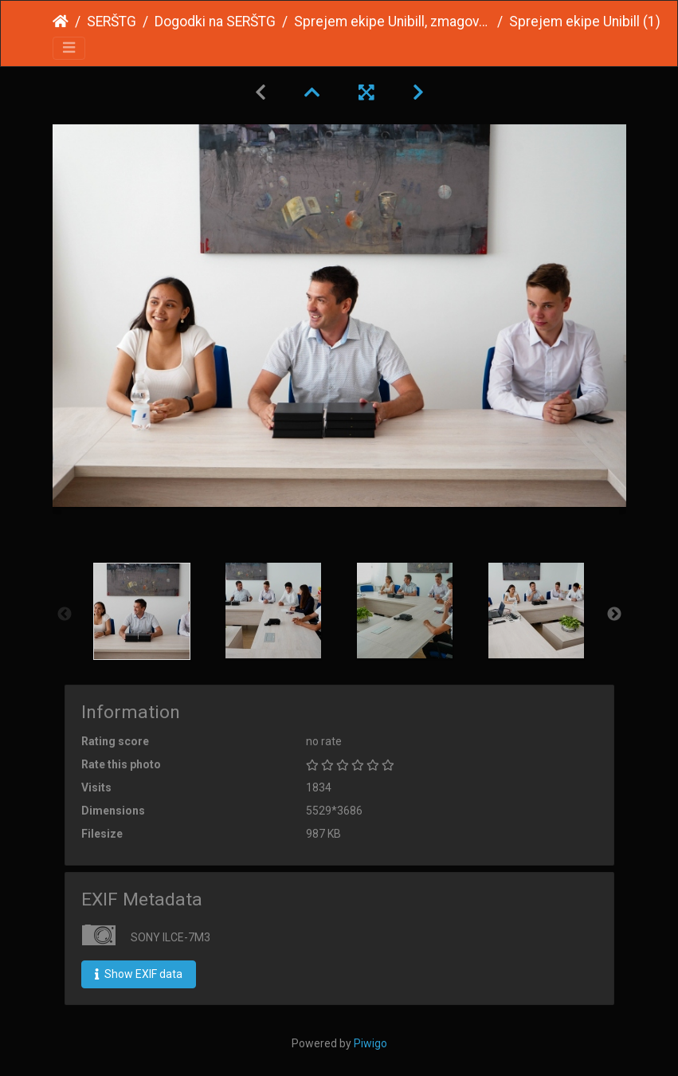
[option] (142, 611)
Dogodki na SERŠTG (215, 21)
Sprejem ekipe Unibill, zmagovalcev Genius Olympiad (392, 21)
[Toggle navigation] (69, 48)
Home (61, 21)
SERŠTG (111, 21)
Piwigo (370, 1043)
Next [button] (614, 614)
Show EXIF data (138, 974)
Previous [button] (65, 614)
